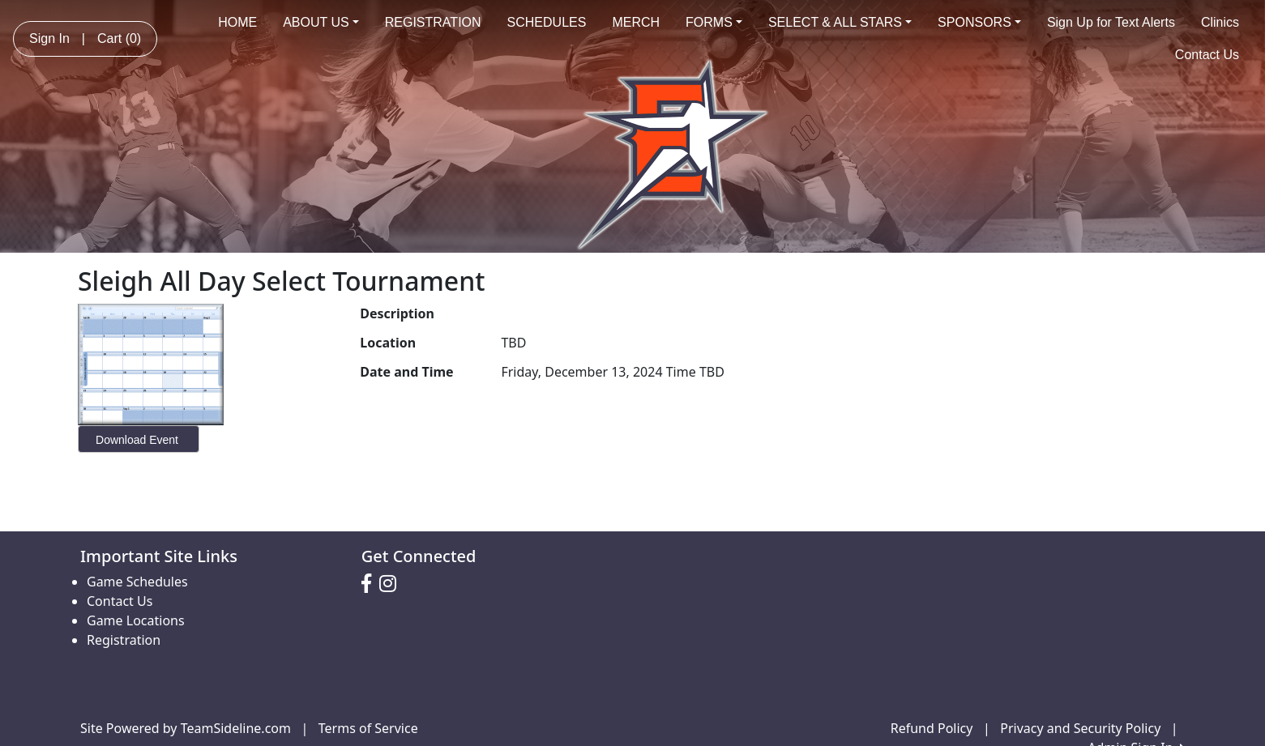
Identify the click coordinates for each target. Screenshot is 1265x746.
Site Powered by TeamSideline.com (185, 728)
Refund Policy (932, 728)
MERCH (636, 22)
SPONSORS (979, 22)
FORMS (714, 22)
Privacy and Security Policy (1080, 728)
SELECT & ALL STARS (840, 22)
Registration (123, 640)
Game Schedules (137, 581)
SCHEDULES (547, 22)
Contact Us (1207, 55)
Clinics (1220, 22)
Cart (119, 38)
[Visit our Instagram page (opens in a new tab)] (391, 584)
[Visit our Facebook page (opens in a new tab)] (370, 584)
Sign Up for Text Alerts (1111, 22)
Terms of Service (368, 728)
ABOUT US (321, 22)
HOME (237, 22)
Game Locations (136, 620)
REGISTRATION (433, 22)
